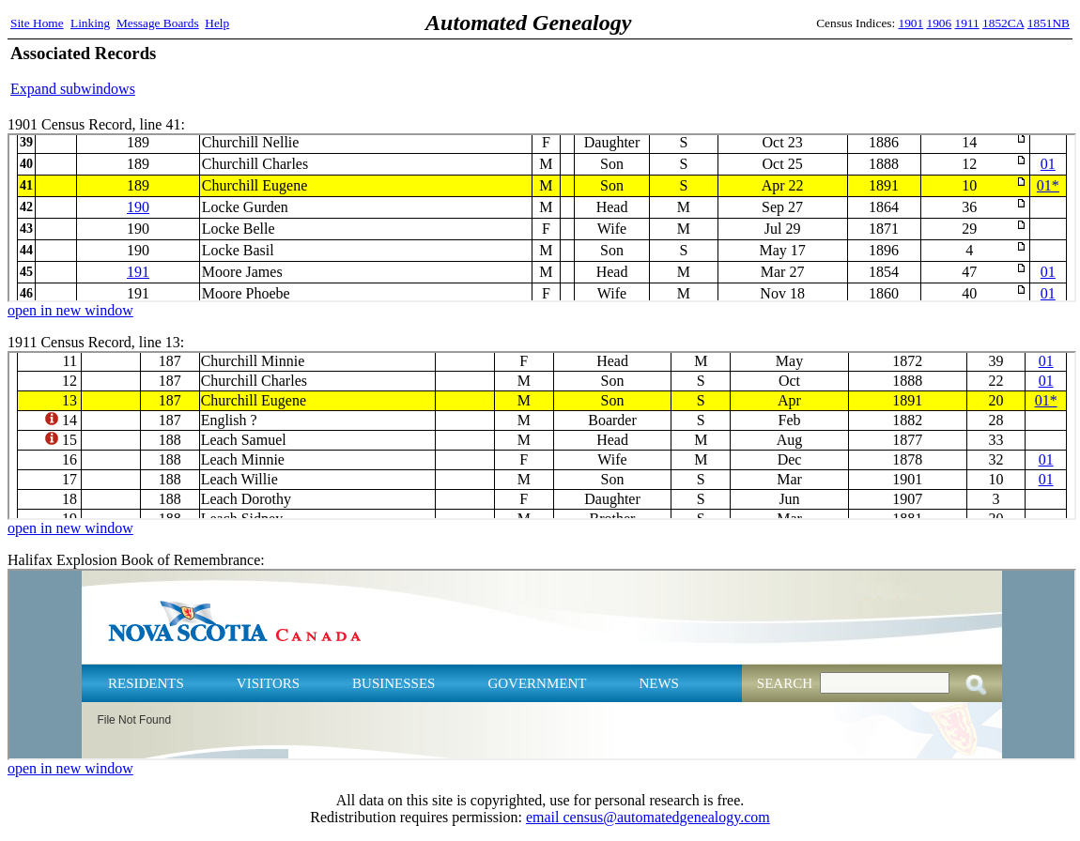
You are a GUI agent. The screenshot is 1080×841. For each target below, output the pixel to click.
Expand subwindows (72, 89)
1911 (967, 23)
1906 (939, 23)
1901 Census (542, 217)
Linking (90, 23)
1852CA (1003, 23)
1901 (911, 23)
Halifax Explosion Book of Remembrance (542, 664)
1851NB (1048, 23)
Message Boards (157, 23)
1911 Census (542, 435)
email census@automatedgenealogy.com (648, 817)
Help (217, 23)
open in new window (70, 310)
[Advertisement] (850, 70)
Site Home (37, 23)
